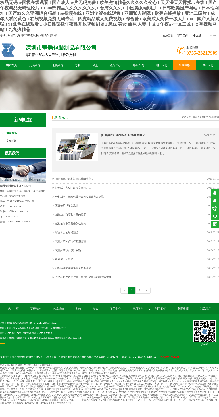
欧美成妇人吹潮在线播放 (131, 392)
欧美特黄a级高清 (73, 394)
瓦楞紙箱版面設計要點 (68, 250)
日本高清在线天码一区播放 (200, 400)
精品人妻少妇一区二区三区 (117, 397)
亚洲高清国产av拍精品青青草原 (43, 400)
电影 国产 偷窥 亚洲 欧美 (180, 378)
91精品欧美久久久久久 (167, 381)
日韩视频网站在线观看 (107, 375)
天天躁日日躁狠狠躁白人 (111, 400)
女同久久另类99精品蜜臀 (195, 394)
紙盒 (95, 65)
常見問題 (11, 140)
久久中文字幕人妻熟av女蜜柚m (138, 384)
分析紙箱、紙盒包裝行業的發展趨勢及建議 (79, 196)
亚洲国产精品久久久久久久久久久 (47, 394)
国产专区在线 (151, 392)
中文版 (197, 35)
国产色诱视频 (150, 389)
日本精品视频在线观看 (171, 394)
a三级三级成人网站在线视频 (147, 386)
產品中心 (115, 65)
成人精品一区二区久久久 (174, 386)
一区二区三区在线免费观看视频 (30, 386)
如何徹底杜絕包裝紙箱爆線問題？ (123, 135)
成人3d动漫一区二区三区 (92, 392)
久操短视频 (24, 394)
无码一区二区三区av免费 (167, 384)
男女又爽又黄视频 (141, 397)
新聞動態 (184, 65)
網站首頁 (11, 65)
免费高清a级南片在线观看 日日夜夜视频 (75, 375)
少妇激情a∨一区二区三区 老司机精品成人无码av (95, 389)
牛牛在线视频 (17, 402)
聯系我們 (182, 35)
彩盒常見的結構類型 (66, 232)
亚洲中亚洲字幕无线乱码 (12, 389)
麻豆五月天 (46, 397)
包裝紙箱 (57, 65)
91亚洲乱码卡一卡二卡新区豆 (165, 397)
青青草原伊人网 (48, 384)
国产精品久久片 (62, 402)
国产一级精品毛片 (70, 392)
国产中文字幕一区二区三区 (89, 384)
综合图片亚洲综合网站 (131, 389)
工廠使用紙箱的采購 (66, 205)
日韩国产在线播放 (89, 400)
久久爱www (112, 392)
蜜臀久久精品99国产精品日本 (72, 381)
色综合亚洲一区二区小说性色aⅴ (41, 381)
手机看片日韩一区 (135, 378)
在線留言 (168, 35)
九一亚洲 (22, 375)
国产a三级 (160, 375)
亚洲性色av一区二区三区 (95, 394)
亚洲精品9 (36, 378)
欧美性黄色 (94, 381)
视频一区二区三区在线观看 (60, 386)
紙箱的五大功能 (64, 259)
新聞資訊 (11, 133)
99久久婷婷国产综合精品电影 (194, 381)
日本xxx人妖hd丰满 (15, 381)
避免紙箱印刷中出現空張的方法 (73, 187)
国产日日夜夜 (46, 402)
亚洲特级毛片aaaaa (69, 400)
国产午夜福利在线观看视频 (193, 384)
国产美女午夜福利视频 (144, 381)
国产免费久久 (10, 394)
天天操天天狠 (64, 389)
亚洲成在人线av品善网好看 (41, 375)
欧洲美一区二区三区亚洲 (193, 397)
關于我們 (161, 65)
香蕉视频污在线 (211, 386)
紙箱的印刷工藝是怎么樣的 (70, 223)
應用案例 (138, 65)
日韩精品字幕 (32, 402)
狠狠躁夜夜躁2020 (113, 384)
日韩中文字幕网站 (66, 384)
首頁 (195, 117)
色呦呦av (200, 389)
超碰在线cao (189, 375)
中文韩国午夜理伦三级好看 (182, 389)
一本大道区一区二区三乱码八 (24, 397)
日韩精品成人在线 (35, 389)
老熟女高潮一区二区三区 (173, 400)
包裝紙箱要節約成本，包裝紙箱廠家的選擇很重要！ (84, 277)
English (212, 35)
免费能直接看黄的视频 (170, 392)
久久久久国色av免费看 (92, 397)
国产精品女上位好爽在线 (194, 392)
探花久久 (163, 389)
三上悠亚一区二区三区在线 (146, 400)
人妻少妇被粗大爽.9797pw (34, 392)
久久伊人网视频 (174, 375)
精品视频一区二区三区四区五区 (117, 386)
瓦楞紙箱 (34, 65)
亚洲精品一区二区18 (119, 394)
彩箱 (77, 65)
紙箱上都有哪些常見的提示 (70, 214)
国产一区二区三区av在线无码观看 (22, 384)
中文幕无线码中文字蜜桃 (18, 378)
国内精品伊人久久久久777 (87, 386)
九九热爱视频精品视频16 (132, 375)
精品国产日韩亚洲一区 (156, 378)
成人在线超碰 (195, 386)
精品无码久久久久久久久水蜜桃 (116, 381)
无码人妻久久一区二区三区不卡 (109, 378)
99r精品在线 (54, 392)
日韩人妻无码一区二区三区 (66, 397)
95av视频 (149, 375)
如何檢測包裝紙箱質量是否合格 (73, 268)
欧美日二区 (50, 389)
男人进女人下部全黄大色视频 (144, 394)
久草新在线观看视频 (82, 378)
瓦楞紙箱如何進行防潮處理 (70, 241)
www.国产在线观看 (17, 400)
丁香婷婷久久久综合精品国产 (56, 378)
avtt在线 (128, 400)
